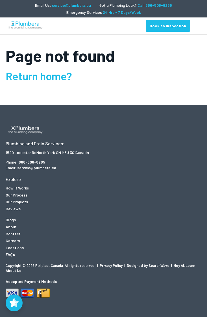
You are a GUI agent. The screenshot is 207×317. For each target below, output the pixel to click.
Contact (13, 233)
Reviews (13, 208)
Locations (15, 247)
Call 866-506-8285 (155, 5)
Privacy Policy (111, 265)
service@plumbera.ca (71, 5)
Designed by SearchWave (148, 265)
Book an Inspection (168, 25)
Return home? (39, 76)
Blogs (11, 219)
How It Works (17, 188)
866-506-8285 (32, 162)
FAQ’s (10, 254)
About (11, 226)
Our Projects (17, 201)
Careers (13, 240)
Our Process (16, 195)
